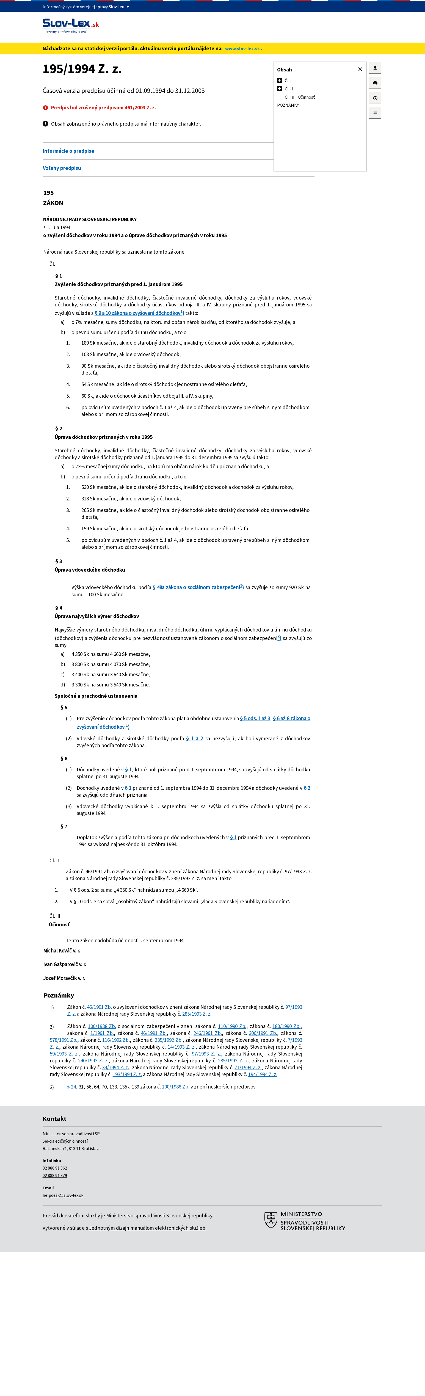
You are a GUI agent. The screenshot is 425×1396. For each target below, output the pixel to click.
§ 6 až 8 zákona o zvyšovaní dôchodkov (180, 802)
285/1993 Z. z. (116, 1123)
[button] (360, 69)
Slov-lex (116, 6)
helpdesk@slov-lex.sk (63, 1339)
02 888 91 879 (55, 1319)
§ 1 (131, 845)
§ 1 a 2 (188, 814)
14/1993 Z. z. (70, 1170)
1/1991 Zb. (191, 1143)
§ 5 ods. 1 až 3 (119, 802)
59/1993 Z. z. (212, 1170)
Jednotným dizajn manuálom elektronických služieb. (147, 1371)
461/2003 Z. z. (140, 107)
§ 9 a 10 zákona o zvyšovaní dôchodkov (116, 320)
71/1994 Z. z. (193, 1198)
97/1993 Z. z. (152, 1117)
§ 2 (174, 870)
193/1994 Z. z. (155, 1204)
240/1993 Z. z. (132, 1184)
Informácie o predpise (68, 151)
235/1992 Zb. (158, 1156)
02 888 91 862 (55, 1311)
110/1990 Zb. (81, 1143)
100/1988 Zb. (105, 1136)
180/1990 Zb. (137, 1143)
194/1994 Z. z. (116, 1211)
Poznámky (288, 105)
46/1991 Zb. (101, 1110)
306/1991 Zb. (169, 1149)
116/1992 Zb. (100, 1156)
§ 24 (72, 1224)
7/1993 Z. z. (115, 1163)
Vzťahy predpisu (62, 168)
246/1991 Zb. (115, 1149)
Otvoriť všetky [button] (224, 139)
